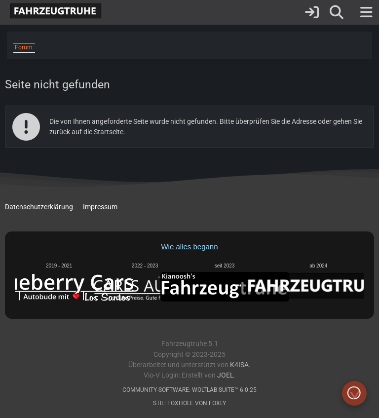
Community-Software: (189, 389)
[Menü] (366, 12)
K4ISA (239, 365)
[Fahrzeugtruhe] (53, 11)
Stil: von (189, 403)
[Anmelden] (312, 12)
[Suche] (336, 12)
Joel (225, 375)
